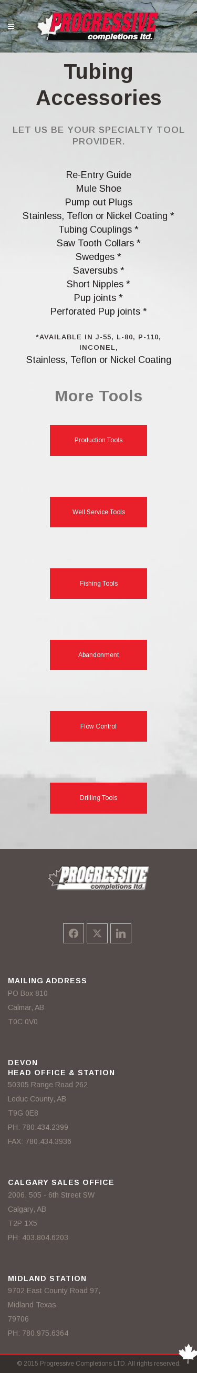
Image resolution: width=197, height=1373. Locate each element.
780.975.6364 (45, 1333)
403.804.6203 (45, 1237)
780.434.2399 (45, 1127)
